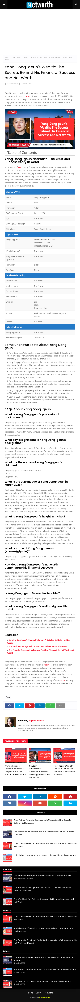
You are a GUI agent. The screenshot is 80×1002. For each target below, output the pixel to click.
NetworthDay (44, 997)
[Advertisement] (40, 29)
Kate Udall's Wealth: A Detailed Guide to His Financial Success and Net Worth (45, 845)
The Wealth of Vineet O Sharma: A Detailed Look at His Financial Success (44, 833)
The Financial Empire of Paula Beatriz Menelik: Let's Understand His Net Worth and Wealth (45, 941)
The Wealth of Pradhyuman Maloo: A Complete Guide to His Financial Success (42, 889)
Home (7, 57)
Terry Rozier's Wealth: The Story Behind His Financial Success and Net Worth (64, 770)
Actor (13, 57)
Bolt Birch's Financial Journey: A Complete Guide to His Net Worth (45, 855)
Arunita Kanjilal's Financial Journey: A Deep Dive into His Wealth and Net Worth (15, 770)
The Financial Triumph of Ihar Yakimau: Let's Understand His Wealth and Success (42, 877)
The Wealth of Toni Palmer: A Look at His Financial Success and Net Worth (44, 900)
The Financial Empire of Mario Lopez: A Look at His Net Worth (42, 981)
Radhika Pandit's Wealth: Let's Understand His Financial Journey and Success (44, 930)
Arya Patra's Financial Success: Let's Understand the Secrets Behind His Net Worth (42, 821)
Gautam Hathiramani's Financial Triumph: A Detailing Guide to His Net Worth (39, 772)
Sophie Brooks (36, 720)
